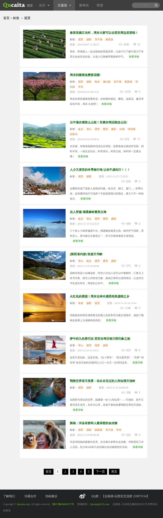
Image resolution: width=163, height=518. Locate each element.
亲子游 (98, 39)
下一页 (100, 471)
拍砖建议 (51, 496)
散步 (97, 81)
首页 (6, 18)
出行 (44, 5)
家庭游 (109, 39)
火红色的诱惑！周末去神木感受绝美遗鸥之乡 (99, 296)
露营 (97, 129)
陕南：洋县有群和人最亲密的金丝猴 (93, 423)
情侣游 (131, 129)
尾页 (114, 471)
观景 (80, 39)
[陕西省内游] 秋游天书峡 (86, 254)
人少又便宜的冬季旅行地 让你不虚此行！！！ (100, 169)
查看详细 (134, 56)
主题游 (64, 5)
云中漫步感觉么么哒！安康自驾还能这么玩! (98, 122)
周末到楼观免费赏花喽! (85, 75)
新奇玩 (84, 5)
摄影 (88, 39)
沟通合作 (30, 496)
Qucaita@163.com (99, 504)
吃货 (100, 5)
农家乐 (73, 134)
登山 (88, 129)
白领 (122, 129)
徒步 (80, 129)
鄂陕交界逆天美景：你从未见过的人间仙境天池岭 (102, 381)
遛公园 (107, 81)
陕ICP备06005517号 (63, 504)
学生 (80, 86)
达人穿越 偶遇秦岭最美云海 (88, 212)
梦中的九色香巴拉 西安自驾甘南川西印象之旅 (100, 338)
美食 (80, 303)
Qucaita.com (23, 504)
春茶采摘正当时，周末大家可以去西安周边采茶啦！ (104, 32)
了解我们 (9, 496)
